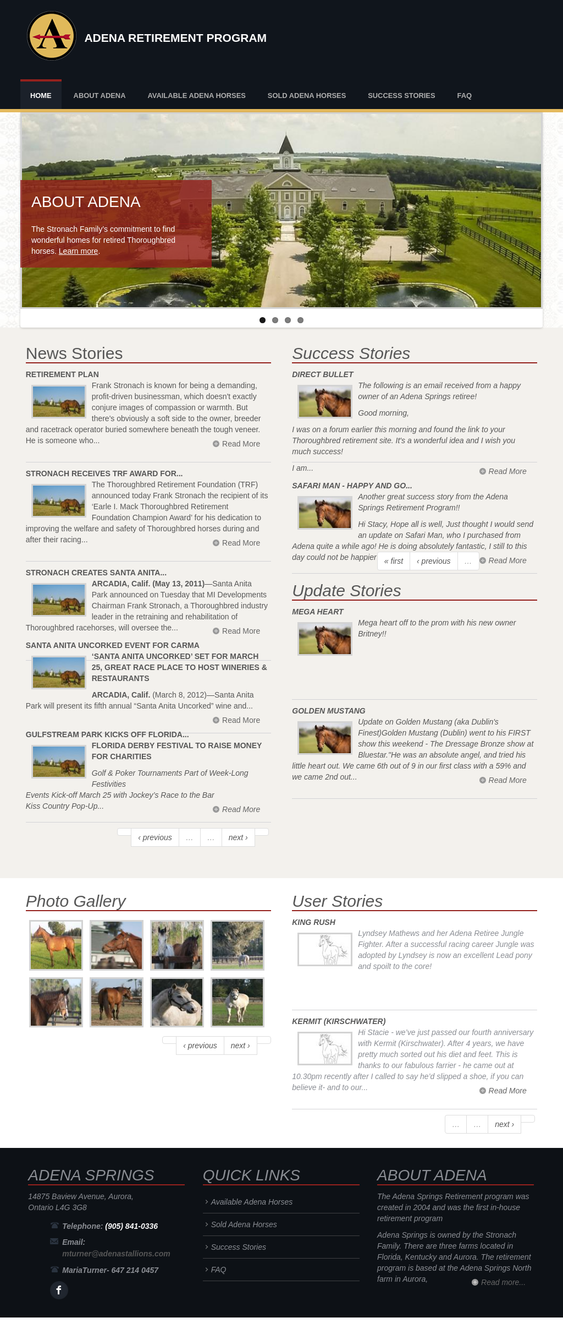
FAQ (464, 95)
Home (41, 95)
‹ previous (155, 837)
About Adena (100, 95)
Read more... (503, 1282)
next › (238, 837)
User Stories (337, 901)
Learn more (78, 251)
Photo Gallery (76, 901)
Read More (241, 809)
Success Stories (401, 95)
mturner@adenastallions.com (116, 1253)
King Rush (313, 922)
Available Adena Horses (196, 95)
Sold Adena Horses (307, 95)
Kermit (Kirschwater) (338, 1021)
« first (393, 561)
